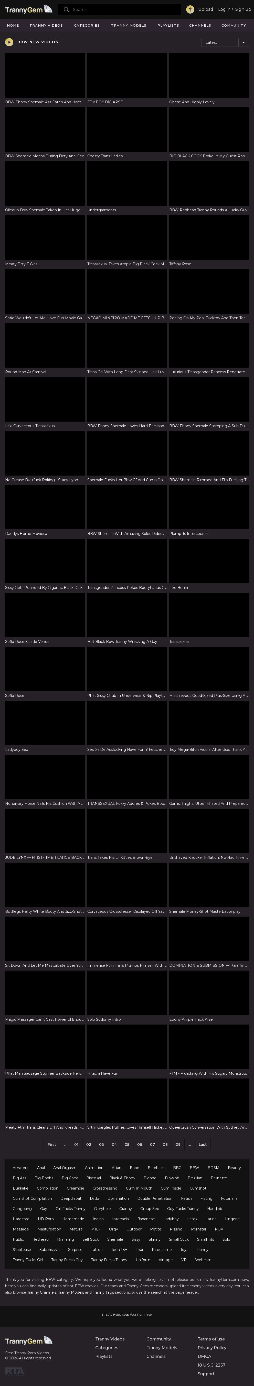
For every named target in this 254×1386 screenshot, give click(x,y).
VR (184, 1260)
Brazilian (195, 1178)
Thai (139, 1249)
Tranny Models (128, 25)
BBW (194, 1167)
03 (101, 1144)
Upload (205, 9)
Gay (43, 1208)
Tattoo (97, 1249)
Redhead (40, 1239)
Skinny (155, 1239)
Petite (155, 1229)
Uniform (143, 1260)
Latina (211, 1219)
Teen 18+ (119, 1249)
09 (178, 1144)
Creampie (75, 1188)
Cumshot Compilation (32, 1198)
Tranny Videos (46, 25)
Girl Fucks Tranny (71, 1208)
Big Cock (70, 1178)
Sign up (243, 9)
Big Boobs (44, 1178)
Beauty (234, 1167)
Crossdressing (105, 1188)
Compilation (47, 1188)
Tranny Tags (103, 1292)
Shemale (115, 1239)
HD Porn (46, 1219)
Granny (125, 1208)
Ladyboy (171, 1219)
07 (152, 1144)
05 (127, 1144)
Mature (76, 1229)
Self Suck (90, 1239)
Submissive (49, 1249)
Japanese (146, 1219)
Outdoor (134, 1229)
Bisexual (93, 1178)
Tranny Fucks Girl (28, 1260)
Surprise (75, 1249)
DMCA (204, 1356)
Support (206, 1373)
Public (18, 1239)
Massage (21, 1229)
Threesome (161, 1249)
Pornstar (198, 1229)
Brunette (219, 1178)
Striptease (22, 1249)
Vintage (166, 1260)
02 (88, 1144)
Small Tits (205, 1239)
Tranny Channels (41, 1292)
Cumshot (198, 1188)
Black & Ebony (122, 1178)
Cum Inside (171, 1188)
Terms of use (211, 1339)
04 (114, 1144)
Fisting (206, 1198)
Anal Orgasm (65, 1167)
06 (139, 1144)
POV (219, 1229)
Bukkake (20, 1188)
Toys (184, 1249)
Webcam (203, 1260)
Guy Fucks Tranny (183, 1208)
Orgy (113, 1229)
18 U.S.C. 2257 (211, 1365)
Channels (200, 25)
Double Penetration (155, 1198)
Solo (226, 1239)
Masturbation (49, 1229)
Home (13, 25)
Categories (87, 25)
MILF (96, 1229)
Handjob (214, 1208)
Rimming (65, 1239)
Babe (134, 1167)
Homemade (73, 1219)
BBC (177, 1167)
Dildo (94, 1198)
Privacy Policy (212, 1347)
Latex (192, 1219)
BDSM (213, 1167)
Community (233, 25)
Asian (116, 1167)
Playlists (168, 25)
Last (203, 1144)
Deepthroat (70, 1198)
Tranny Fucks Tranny (109, 1260)
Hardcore (21, 1219)
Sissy (136, 1239)
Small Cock (179, 1239)
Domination (118, 1198)
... (189, 1144)
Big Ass (19, 1178)
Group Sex (149, 1208)
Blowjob (172, 1178)
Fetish (186, 1198)
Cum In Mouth (139, 1188)
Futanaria (229, 1198)
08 (165, 1144)
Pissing (176, 1229)
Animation (94, 1167)
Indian (98, 1219)
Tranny (202, 1249)
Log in (224, 9)
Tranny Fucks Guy (67, 1260)
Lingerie (232, 1219)
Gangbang (22, 1208)
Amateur (21, 1167)
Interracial (121, 1219)
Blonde (150, 1178)
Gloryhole (102, 1208)
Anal (41, 1167)
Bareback (156, 1167)
